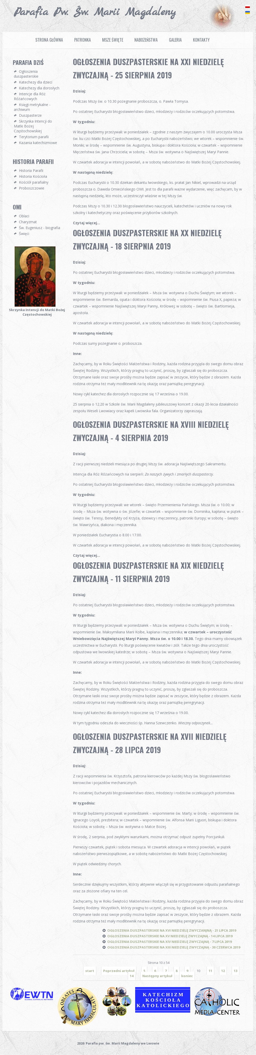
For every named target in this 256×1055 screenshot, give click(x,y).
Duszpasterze (30, 115)
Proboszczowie (31, 188)
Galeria (175, 40)
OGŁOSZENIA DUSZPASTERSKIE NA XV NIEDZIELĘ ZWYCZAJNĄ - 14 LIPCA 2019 (169, 936)
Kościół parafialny (33, 182)
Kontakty (201, 40)
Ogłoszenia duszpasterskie (26, 74)
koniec (187, 976)
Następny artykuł (157, 976)
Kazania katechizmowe (38, 142)
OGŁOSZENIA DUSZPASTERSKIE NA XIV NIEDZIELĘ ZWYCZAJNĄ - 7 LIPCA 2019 (169, 941)
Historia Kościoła (33, 176)
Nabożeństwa (146, 40)
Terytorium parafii (34, 136)
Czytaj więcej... (86, 222)
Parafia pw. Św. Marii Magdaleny (95, 12)
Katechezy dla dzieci (35, 82)
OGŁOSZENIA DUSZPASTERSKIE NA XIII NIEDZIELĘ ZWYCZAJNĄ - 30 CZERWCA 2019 (173, 947)
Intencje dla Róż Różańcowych (30, 96)
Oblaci (24, 216)
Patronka (82, 40)
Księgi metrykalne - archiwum (32, 107)
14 (131, 976)
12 (223, 970)
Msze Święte (112, 40)
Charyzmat (28, 221)
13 (235, 970)
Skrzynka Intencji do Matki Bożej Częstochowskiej (33, 126)
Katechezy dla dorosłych (39, 88)
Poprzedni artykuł (118, 970)
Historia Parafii (31, 170)
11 (210, 970)
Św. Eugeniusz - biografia (39, 227)
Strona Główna (49, 40)
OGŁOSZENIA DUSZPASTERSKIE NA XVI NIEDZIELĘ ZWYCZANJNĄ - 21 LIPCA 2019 (171, 930)
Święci (24, 233)
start (89, 970)
